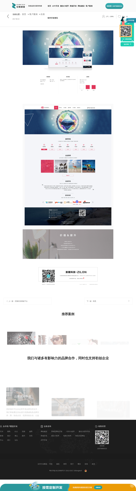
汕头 (16, 440)
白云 (16, 431)
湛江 (8, 440)
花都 (23, 431)
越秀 (30, 431)
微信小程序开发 (84, 431)
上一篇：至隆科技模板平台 (18, 301)
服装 (58, 464)
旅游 (93, 464)
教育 (65, 464)
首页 (49, 6)
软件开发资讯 (53, 18)
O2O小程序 (71, 431)
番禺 (8, 431)
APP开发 (55, 6)
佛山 (16, 436)
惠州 (23, 436)
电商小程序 (67, 436)
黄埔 (1, 436)
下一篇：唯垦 (91, 301)
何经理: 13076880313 (114, 6)
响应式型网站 (80, 436)
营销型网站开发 (56, 431)
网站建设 (81, 6)
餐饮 (79, 464)
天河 (1, 431)
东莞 (30, 436)
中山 (1, 440)
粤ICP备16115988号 (56, 471)
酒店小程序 (55, 436)
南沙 (8, 436)
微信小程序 (64, 6)
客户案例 (89, 6)
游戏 (86, 464)
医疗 (72, 464)
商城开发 (73, 6)
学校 (50, 464)
